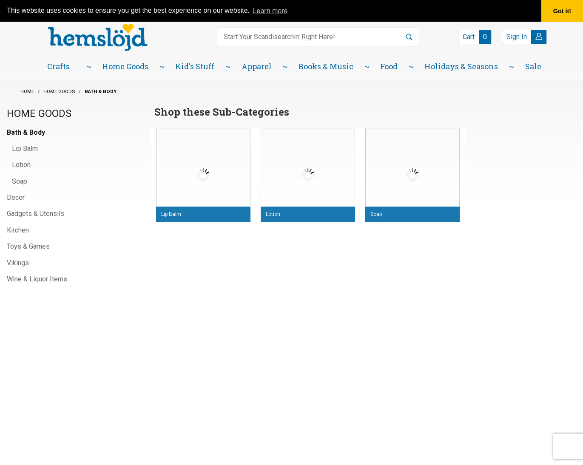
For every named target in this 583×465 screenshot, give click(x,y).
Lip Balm (25, 149)
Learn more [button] (270, 10)
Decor (16, 197)
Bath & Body (26, 132)
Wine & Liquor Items (37, 279)
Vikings (18, 263)
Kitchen (18, 230)
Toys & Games (28, 246)
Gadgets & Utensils (35, 214)
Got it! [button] (562, 11)
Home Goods (39, 113)
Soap (19, 181)
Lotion (21, 165)
